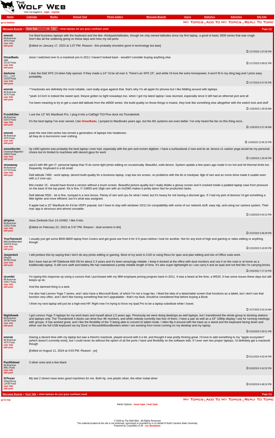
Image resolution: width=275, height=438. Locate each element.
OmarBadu (89, 121)
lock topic (153, 404)
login (46, 12)
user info (8, 43)
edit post (8, 46)
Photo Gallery (115, 17)
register (55, 12)
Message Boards (156, 17)
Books (54, 17)
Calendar (32, 17)
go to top (6, 400)
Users (187, 17)
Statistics (209, 17)
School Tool (80, 17)
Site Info (261, 17)
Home (10, 17)
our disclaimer (152, 426)
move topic (140, 404)
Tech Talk (30, 394)
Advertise (236, 17)
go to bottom (8, 22)
